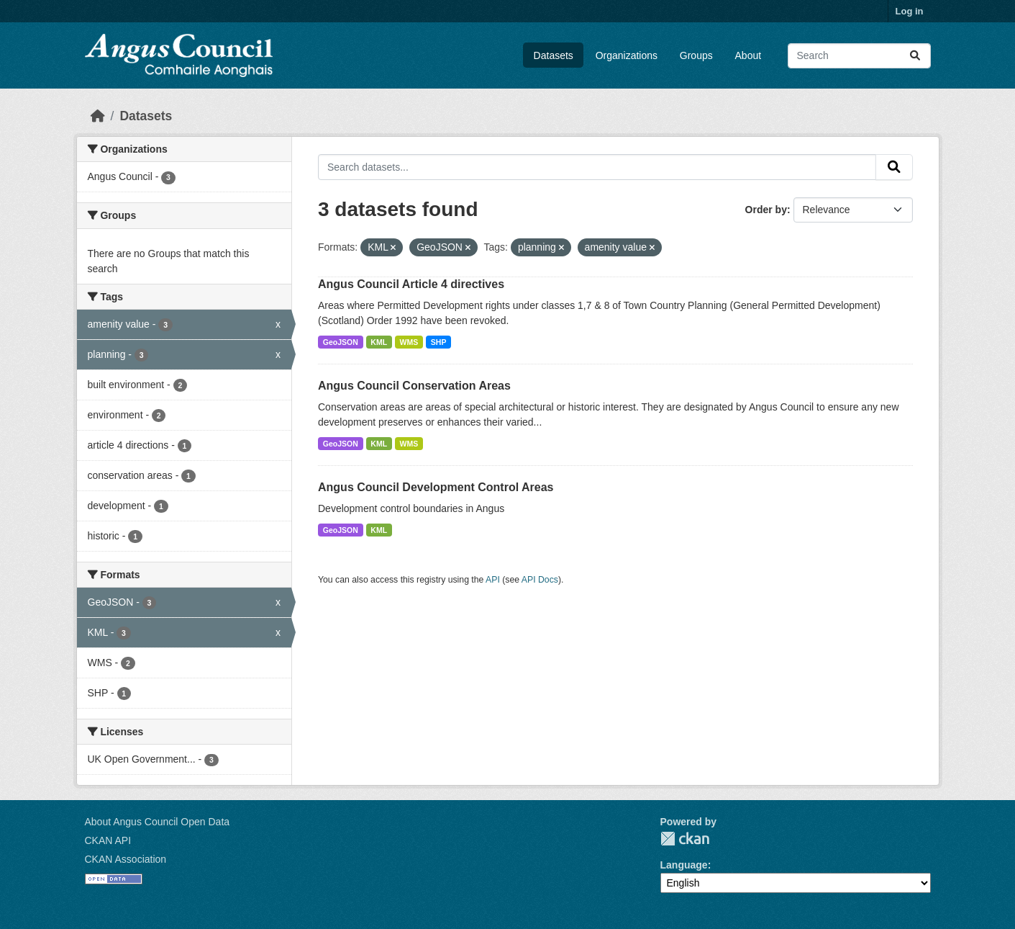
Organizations (626, 55)
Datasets (553, 55)
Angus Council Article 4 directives (411, 284)
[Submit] (915, 55)
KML (378, 342)
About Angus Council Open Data (157, 821)
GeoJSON (340, 342)
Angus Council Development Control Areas (435, 487)
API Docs (540, 580)
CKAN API (108, 840)
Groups (696, 55)
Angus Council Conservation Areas (414, 386)
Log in (910, 11)
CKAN (684, 838)
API (493, 580)
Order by (766, 209)
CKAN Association (126, 859)
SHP (439, 342)
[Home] (98, 116)
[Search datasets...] (859, 55)
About (748, 55)
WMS (409, 342)
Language (684, 865)
